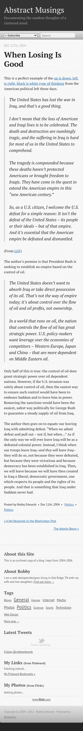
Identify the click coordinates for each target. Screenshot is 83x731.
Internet (48, 600)
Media (61, 600)
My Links (13, 662)
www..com (41, 699)
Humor (36, 600)
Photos (9, 607)
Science (38, 608)
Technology (63, 607)
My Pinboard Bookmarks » (19, 674)
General (21, 600)
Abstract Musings (34, 10)
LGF (17, 250)
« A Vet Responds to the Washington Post (30, 521)
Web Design (11, 614)
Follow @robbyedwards (18, 652)
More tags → (11, 621)
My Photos (14, 685)
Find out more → (44, 582)
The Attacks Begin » (66, 529)
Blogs (8, 600)
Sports (49, 608)
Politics (69, 504)
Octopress (10, 717)
